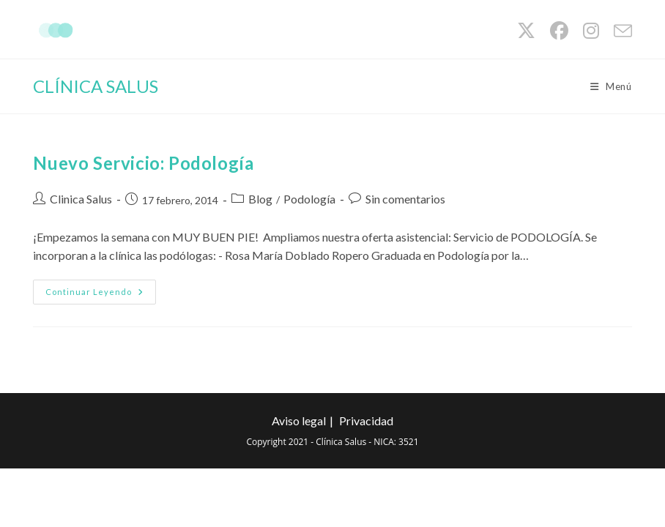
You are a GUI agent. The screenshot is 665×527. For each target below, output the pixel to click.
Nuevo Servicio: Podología (143, 162)
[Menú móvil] (611, 86)
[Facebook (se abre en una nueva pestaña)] (559, 31)
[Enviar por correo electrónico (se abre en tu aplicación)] (619, 31)
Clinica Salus (81, 199)
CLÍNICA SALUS (95, 86)
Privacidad (366, 420)
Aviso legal (299, 420)
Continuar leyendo (100, 294)
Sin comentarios (405, 199)
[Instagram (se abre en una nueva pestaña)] (591, 31)
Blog (260, 199)
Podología (309, 199)
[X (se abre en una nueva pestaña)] (526, 31)
